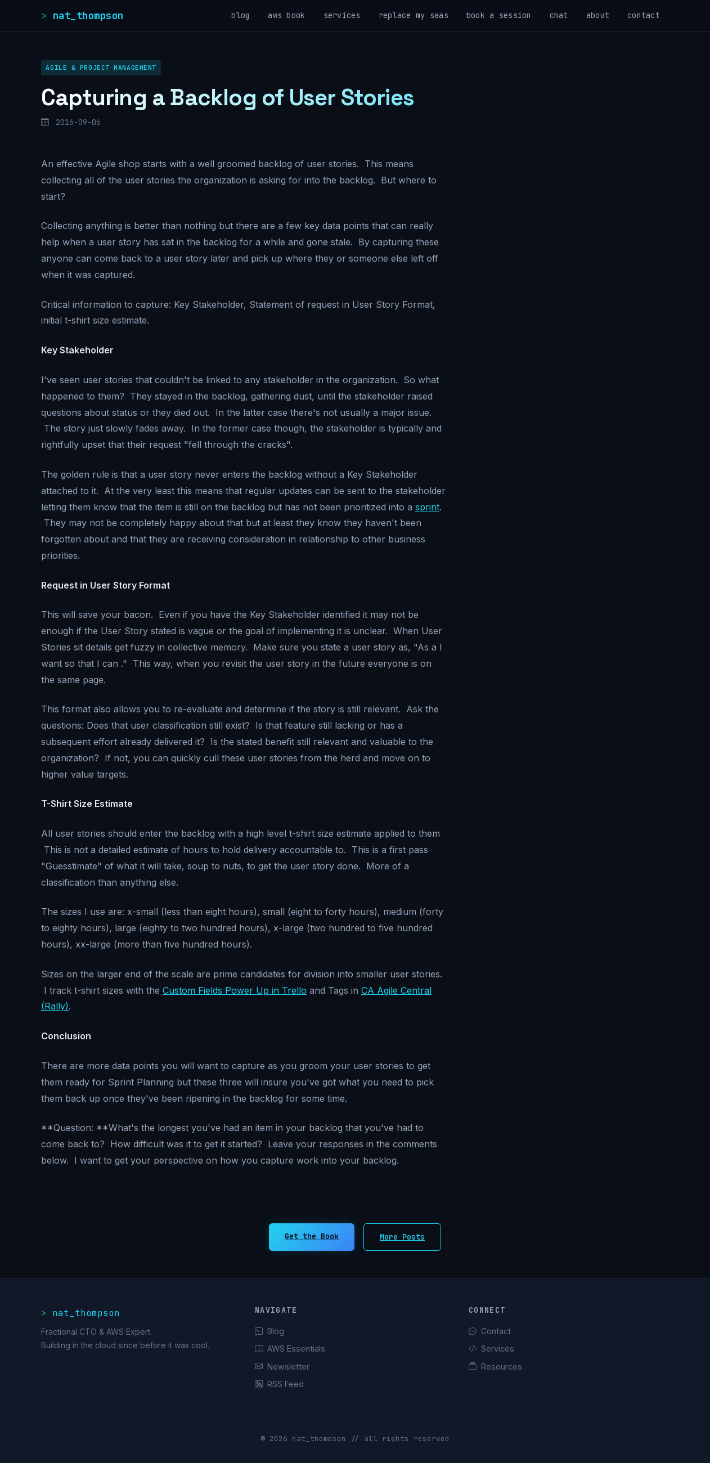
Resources (495, 1366)
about (597, 15)
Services (491, 1348)
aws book (286, 15)
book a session (499, 15)
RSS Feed (279, 1384)
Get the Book (312, 1236)
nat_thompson (88, 15)
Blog (269, 1331)
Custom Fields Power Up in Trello (235, 990)
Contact (490, 1331)
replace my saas (413, 15)
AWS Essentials (290, 1348)
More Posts (402, 1237)
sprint (427, 507)
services (342, 15)
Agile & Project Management (101, 67)
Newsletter (282, 1366)
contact (643, 15)
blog (240, 15)
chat (559, 15)
